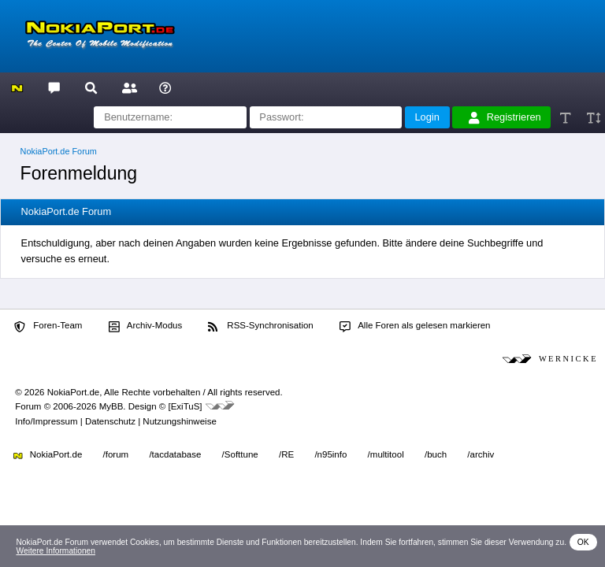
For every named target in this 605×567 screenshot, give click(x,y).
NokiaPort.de (47, 454)
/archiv (480, 454)
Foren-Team (48, 326)
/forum (116, 454)
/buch (436, 454)
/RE (286, 454)
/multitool (386, 454)
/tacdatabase (175, 454)
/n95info (330, 454)
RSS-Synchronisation (260, 326)
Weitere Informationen (55, 551)
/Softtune (240, 454)
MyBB (111, 406)
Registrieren (505, 117)
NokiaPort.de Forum (58, 151)
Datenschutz (110, 421)
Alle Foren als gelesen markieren (415, 326)
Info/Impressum (46, 421)
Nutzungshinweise (179, 421)
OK (583, 542)
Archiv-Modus (146, 326)
